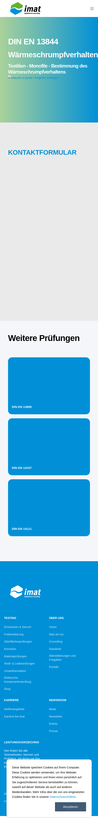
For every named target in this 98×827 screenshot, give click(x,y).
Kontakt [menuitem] (54, 667)
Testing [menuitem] (10, 618)
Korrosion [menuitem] (10, 649)
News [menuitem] (52, 709)
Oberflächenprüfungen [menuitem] (18, 641)
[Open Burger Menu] (92, 8)
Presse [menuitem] (53, 731)
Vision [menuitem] (53, 627)
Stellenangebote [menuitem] (14, 709)
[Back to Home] (26, 15)
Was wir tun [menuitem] (56, 634)
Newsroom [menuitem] (57, 700)
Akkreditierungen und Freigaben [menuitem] (62, 657)
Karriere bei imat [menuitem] (14, 716)
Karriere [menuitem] (11, 700)
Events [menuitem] (53, 723)
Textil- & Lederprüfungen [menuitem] (19, 663)
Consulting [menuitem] (55, 641)
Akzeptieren (70, 806)
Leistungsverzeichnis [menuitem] (21, 742)
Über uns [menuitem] (56, 618)
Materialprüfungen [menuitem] (15, 656)
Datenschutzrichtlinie (63, 796)
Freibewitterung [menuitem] (14, 634)
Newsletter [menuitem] (55, 716)
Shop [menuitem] (7, 688)
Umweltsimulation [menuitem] (15, 671)
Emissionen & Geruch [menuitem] (17, 627)
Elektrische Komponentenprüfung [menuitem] (17, 679)
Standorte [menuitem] (55, 649)
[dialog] (49, 788)
